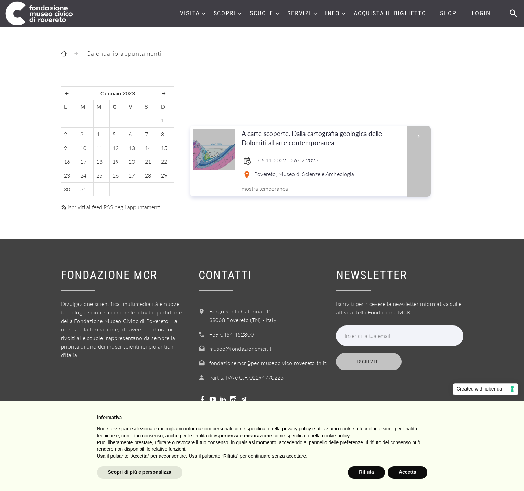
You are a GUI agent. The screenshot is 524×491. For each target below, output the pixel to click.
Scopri (225, 13)
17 (83, 161)
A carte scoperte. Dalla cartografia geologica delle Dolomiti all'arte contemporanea (322, 138)
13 (132, 148)
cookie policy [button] (335, 435)
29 (164, 175)
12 (116, 148)
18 (99, 161)
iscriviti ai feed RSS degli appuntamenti (110, 207)
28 (148, 175)
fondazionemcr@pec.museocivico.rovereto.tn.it (268, 363)
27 (132, 175)
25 (99, 175)
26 (116, 175)
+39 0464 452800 (231, 334)
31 (83, 189)
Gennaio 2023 (117, 93)
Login (481, 13)
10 (83, 148)
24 (83, 175)
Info (332, 13)
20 (132, 161)
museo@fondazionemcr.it (240, 348)
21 (148, 161)
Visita (190, 13)
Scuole (262, 13)
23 (67, 175)
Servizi (299, 13)
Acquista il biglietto (390, 13)
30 (67, 189)
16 (67, 161)
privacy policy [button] (296, 428)
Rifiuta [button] (366, 472)
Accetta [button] (407, 472)
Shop (448, 13)
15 (164, 148)
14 (148, 148)
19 (116, 161)
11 (99, 148)
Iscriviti (368, 361)
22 (164, 161)
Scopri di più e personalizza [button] (139, 472)
